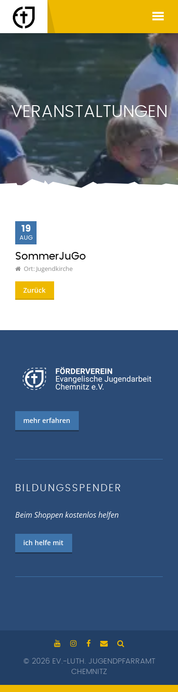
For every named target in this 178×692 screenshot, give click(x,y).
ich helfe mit (43, 542)
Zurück (34, 290)
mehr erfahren (46, 420)
